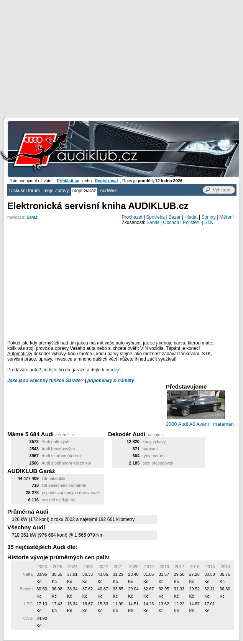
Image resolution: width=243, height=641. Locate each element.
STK (208, 222)
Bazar (175, 217)
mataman (223, 424)
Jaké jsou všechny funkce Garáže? (45, 380)
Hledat (191, 217)
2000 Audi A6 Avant (187, 424)
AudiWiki (109, 190)
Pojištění (191, 222)
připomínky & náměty (110, 380)
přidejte (49, 369)
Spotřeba (155, 217)
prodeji (112, 369)
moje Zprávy (56, 190)
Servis (152, 222)
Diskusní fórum (24, 190)
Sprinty (208, 217)
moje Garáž (84, 190)
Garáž (31, 217)
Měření (227, 217)
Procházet (132, 217)
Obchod (171, 222)
